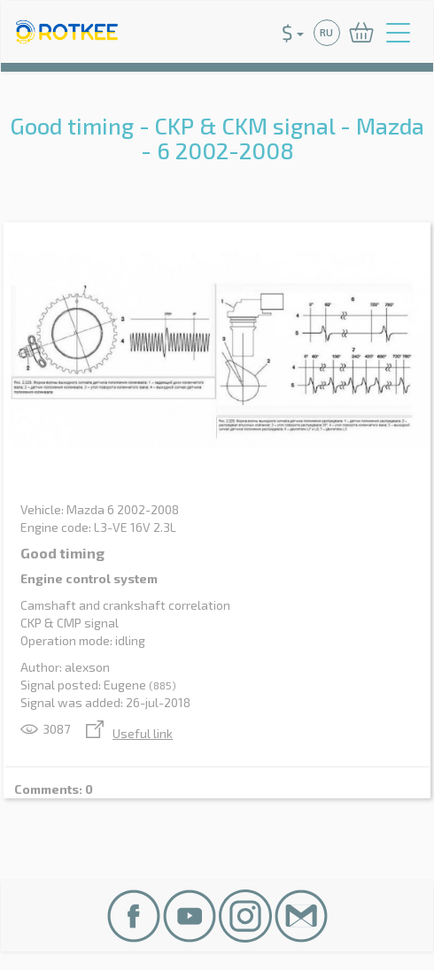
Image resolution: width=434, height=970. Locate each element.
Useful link (129, 733)
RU (326, 32)
